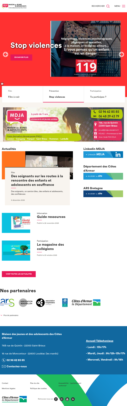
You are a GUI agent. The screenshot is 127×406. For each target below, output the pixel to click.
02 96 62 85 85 (16, 360)
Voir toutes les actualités (19, 274)
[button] (22, 94)
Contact (5, 383)
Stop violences (36, 45)
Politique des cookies (38, 388)
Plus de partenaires (10, 315)
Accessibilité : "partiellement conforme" (70, 384)
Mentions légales (8, 388)
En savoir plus (21, 57)
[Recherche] (108, 6)
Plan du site (34, 383)
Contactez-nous (17, 366)
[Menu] (123, 6)
